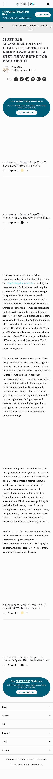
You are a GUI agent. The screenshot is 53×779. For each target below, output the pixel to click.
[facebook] (16, 79)
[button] (13, 170)
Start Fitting (43, 14)
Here (38, 29)
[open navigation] (4, 4)
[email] (44, 79)
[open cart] (48, 4)
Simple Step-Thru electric (20, 283)
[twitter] (22, 79)
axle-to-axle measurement (28, 358)
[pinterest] (33, 79)
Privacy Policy (37, 764)
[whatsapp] (38, 79)
